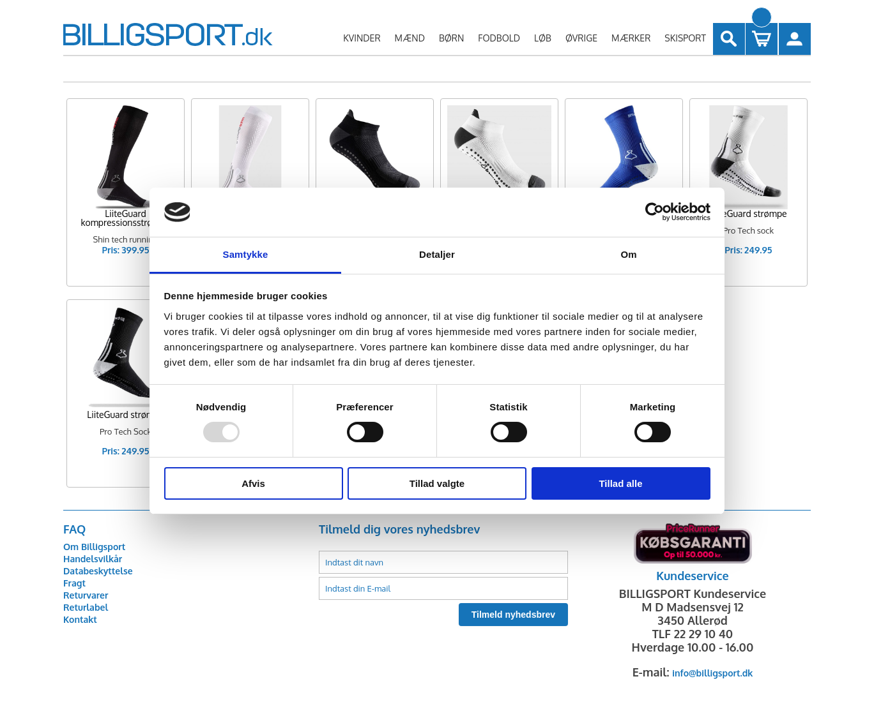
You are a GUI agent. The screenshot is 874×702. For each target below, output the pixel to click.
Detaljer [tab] (437, 254)
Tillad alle (620, 483)
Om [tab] (628, 254)
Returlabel (85, 607)
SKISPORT (685, 38)
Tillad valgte (437, 483)
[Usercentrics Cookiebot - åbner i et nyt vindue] (654, 211)
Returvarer (85, 595)
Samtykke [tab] (245, 254)
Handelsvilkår (92, 558)
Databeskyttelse (98, 570)
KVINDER (361, 38)
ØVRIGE (581, 38)
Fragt (74, 583)
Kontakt (80, 619)
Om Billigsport (94, 546)
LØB (542, 38)
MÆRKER (630, 38)
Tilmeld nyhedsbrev (513, 614)
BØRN (451, 38)
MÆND (410, 38)
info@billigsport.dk (712, 673)
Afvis (253, 483)
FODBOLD (499, 38)
